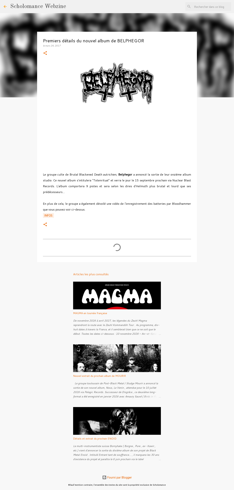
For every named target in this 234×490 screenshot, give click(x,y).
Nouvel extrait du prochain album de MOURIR (99, 376)
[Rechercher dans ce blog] (212, 6)
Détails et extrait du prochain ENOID (94, 438)
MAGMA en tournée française (90, 313)
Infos (48, 215)
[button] (45, 53)
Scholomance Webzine (38, 6)
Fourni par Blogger (117, 477)
